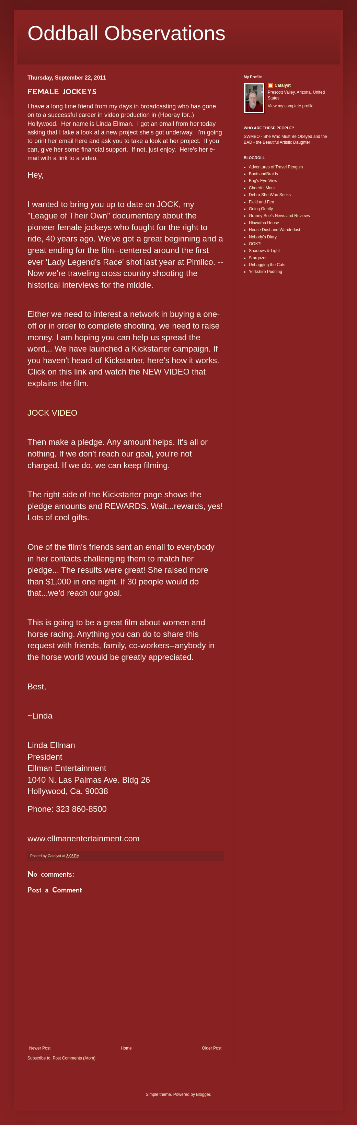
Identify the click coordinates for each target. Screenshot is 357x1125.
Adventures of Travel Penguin (276, 167)
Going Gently (261, 208)
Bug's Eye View (263, 180)
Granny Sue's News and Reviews (279, 215)
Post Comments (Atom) (74, 1058)
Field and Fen (261, 202)
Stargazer (258, 258)
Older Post (211, 1048)
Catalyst (283, 85)
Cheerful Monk (262, 188)
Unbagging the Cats (267, 264)
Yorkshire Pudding (265, 271)
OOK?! (255, 243)
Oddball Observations (126, 33)
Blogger (203, 1094)
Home (126, 1048)
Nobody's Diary (263, 237)
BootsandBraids (263, 173)
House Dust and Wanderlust (274, 229)
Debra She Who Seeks (270, 194)
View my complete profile (290, 106)
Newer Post (39, 1048)
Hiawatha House (264, 223)
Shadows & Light (264, 250)
